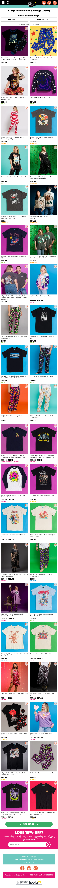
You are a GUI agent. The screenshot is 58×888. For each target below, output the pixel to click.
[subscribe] (48, 844)
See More (28, 824)
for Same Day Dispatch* (29, 859)
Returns (29, 862)
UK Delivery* (29, 856)
